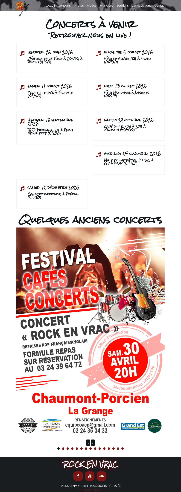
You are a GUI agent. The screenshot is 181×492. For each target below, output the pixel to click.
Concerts (64, 5)
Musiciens (106, 5)
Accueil (50, 5)
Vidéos (91, 5)
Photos (79, 5)
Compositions (141, 5)
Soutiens (123, 5)
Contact (159, 5)
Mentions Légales (90, 489)
